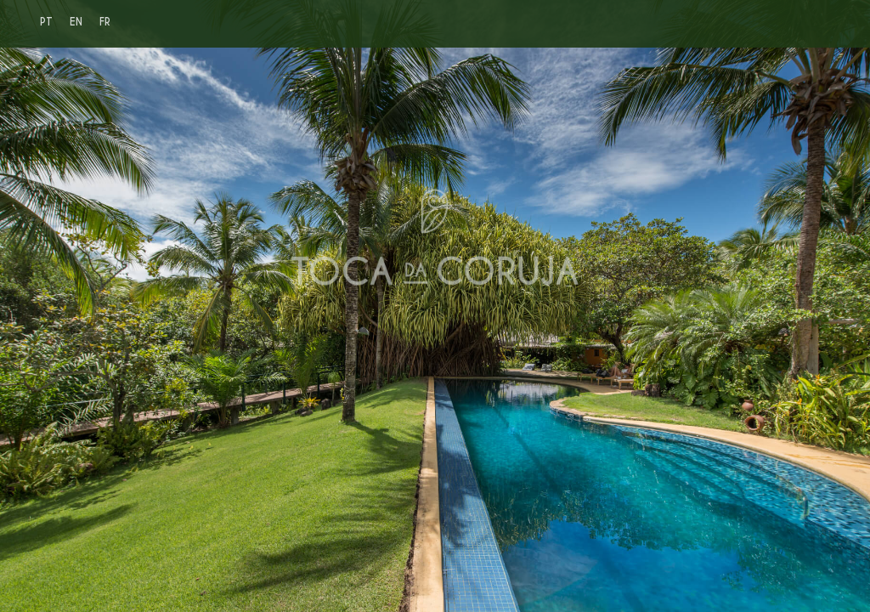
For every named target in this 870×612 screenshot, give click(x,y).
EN (76, 21)
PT (46, 21)
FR (104, 21)
